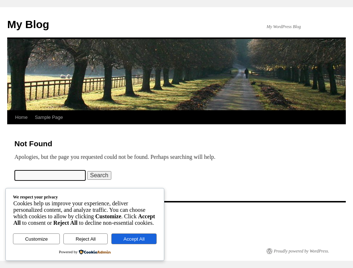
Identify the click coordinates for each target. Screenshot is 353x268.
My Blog (28, 24)
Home (21, 117)
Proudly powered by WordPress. (301, 251)
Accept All (134, 239)
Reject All (86, 239)
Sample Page (49, 117)
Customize (36, 239)
